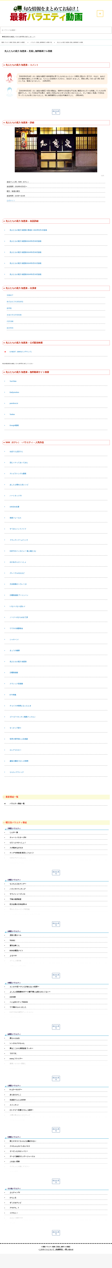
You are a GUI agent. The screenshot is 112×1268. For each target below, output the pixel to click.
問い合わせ (69, 1249)
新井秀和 (10, 328)
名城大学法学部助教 (14, 315)
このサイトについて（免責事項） (51, 1249)
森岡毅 (9, 308)
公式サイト (11, 200)
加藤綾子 (10, 295)
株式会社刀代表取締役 (15, 302)
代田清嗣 (10, 321)
